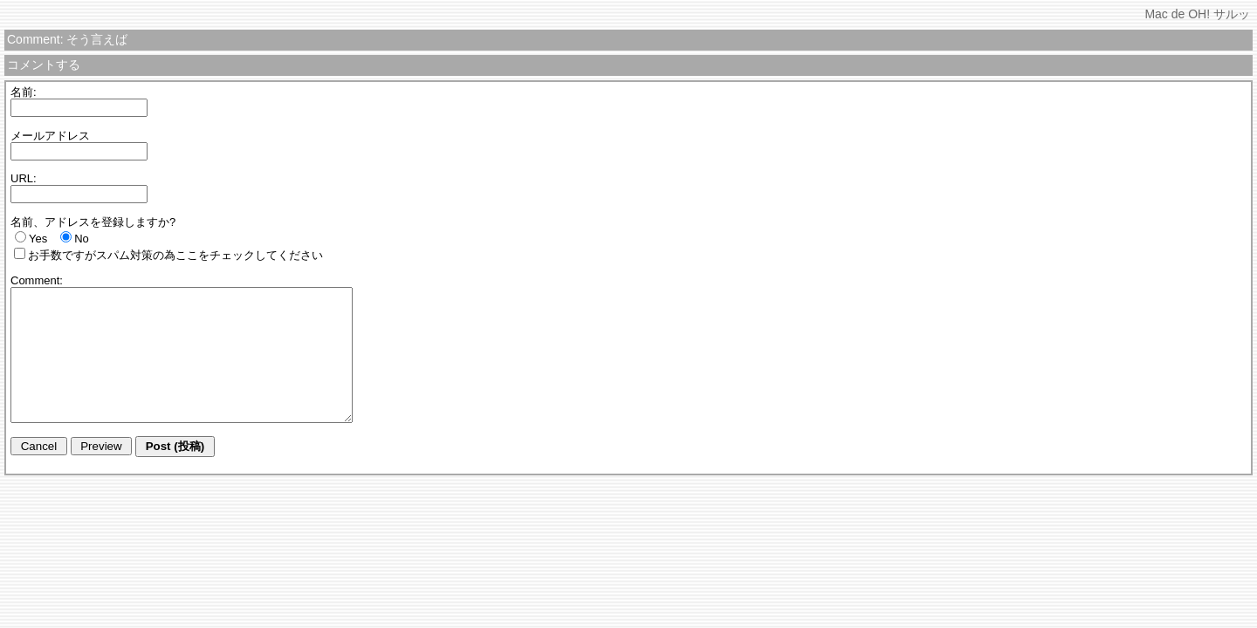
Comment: (36, 280)
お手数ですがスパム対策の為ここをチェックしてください (175, 255)
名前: (23, 92)
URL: (23, 178)
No (81, 238)
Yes (38, 238)
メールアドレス (50, 135)
